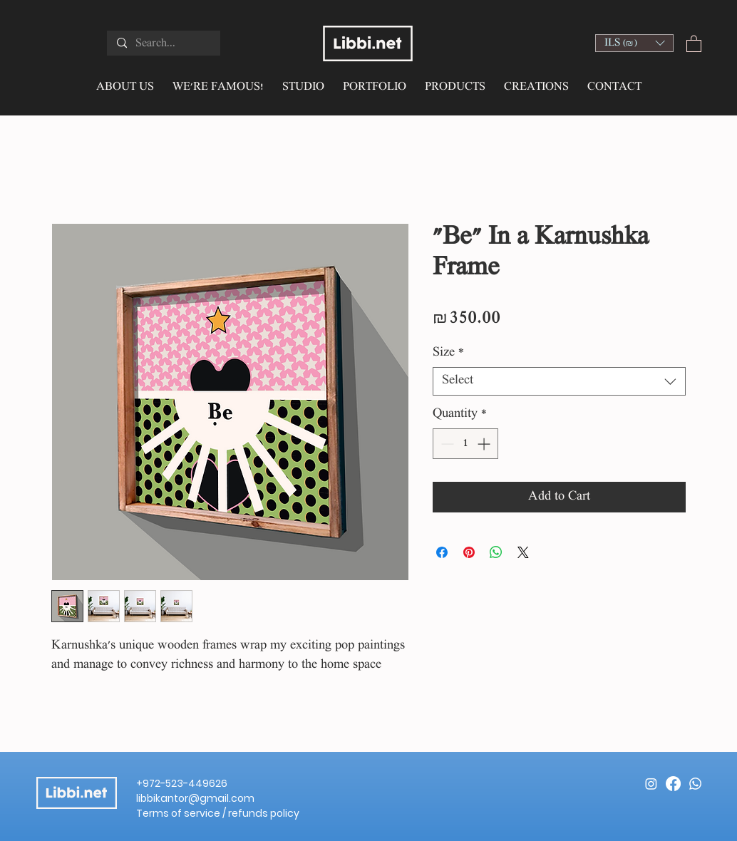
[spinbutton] (465, 443)
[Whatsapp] (695, 783)
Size (448, 353)
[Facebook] (673, 783)
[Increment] (485, 443)
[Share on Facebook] (441, 552)
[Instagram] (651, 783)
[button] (634, 43)
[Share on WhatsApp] (496, 552)
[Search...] (162, 44)
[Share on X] (523, 552)
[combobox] (559, 381)
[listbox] (634, 43)
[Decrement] (446, 443)
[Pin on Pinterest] (469, 552)
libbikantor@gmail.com (195, 798)
